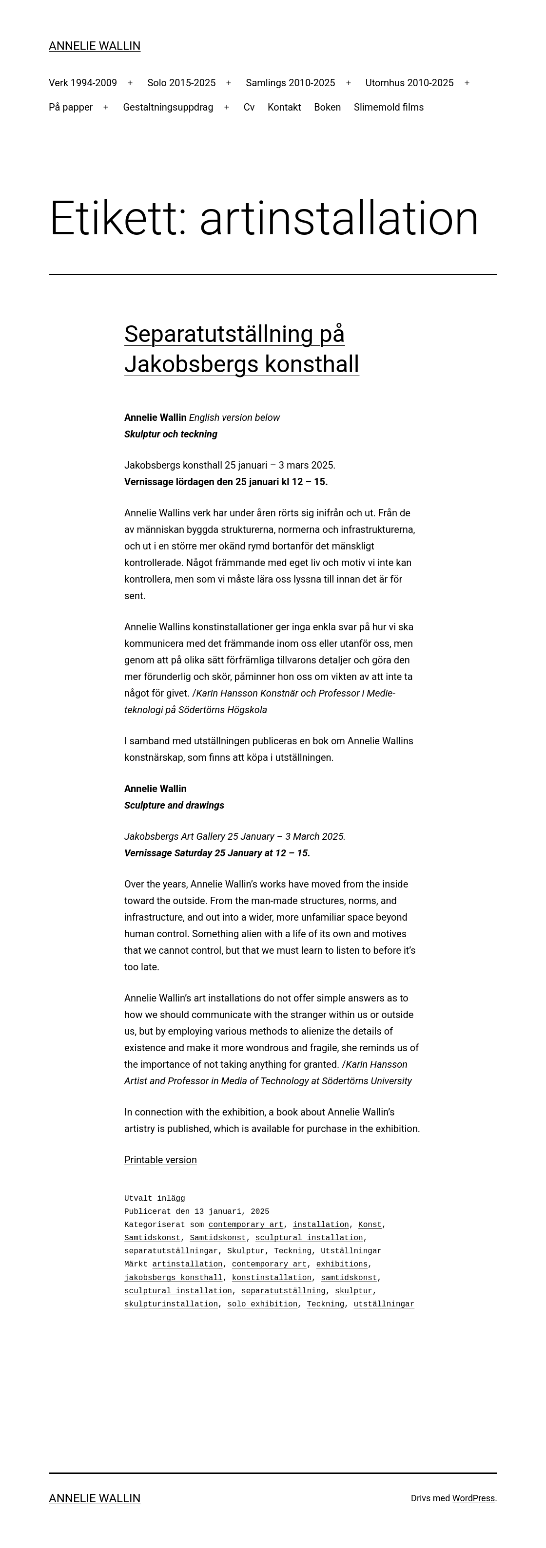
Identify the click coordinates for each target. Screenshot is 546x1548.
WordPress (473, 1498)
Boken (327, 107)
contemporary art (246, 1225)
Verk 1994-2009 (83, 83)
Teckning (293, 1251)
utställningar (383, 1304)
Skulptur (246, 1251)
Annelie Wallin (95, 46)
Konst (370, 1225)
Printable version (160, 1160)
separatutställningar (171, 1251)
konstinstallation (272, 1278)
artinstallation (188, 1264)
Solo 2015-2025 (181, 83)
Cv (249, 107)
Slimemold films (389, 107)
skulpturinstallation (171, 1304)
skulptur (353, 1291)
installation (321, 1225)
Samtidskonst (152, 1238)
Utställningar (351, 1251)
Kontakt (284, 107)
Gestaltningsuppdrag (168, 107)
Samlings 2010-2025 (290, 83)
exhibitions (342, 1264)
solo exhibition (262, 1304)
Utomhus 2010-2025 (410, 83)
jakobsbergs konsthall (173, 1278)
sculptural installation (309, 1238)
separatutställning (283, 1291)
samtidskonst (349, 1278)
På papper (71, 107)
